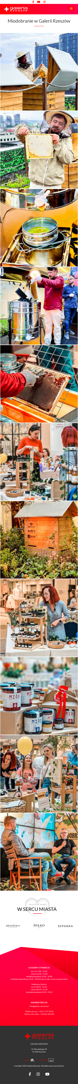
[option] (20, 927)
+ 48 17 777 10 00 (46, 1011)
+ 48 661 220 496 (47, 1014)
